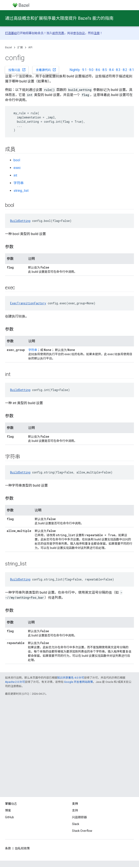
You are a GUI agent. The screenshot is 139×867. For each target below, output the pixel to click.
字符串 (19, 183)
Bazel (8, 47)
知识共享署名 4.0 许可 (70, 677)
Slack (75, 824)
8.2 (125, 70)
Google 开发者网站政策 (78, 681)
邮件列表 (58, 33)
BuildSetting (20, 221)
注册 (97, 33)
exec (17, 168)
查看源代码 (46, 70)
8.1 (131, 70)
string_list (21, 191)
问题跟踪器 (79, 817)
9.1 (84, 70)
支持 (75, 810)
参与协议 (79, 33)
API (30, 47)
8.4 (111, 70)
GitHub (9, 817)
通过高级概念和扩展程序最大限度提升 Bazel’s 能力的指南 (59, 18)
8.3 (118, 70)
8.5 (104, 70)
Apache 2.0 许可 (15, 681)
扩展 (20, 47)
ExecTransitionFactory (28, 303)
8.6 (98, 70)
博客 (8, 810)
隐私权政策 (22, 848)
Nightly (75, 70)
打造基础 (11, 33)
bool (17, 160)
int (15, 175)
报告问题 (17, 70)
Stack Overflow (82, 830)
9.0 (91, 70)
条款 (8, 848)
